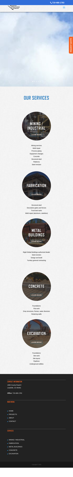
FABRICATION (14, 443)
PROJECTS (13, 414)
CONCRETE (13, 450)
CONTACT (12, 421)
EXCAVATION (13, 453)
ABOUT (11, 418)
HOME (11, 411)
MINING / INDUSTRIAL (17, 440)
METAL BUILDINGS (15, 447)
